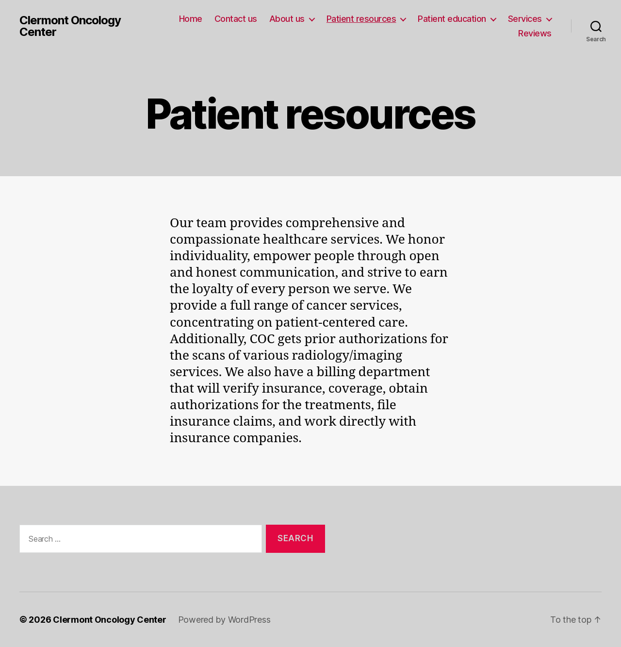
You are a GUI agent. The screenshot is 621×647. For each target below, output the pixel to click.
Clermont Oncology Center (70, 26)
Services (525, 19)
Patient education (452, 19)
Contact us (235, 19)
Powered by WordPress (224, 619)
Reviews (535, 33)
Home (190, 19)
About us (287, 19)
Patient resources (361, 19)
